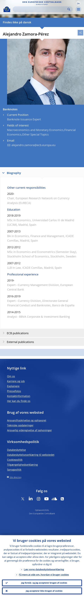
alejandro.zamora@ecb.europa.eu (33, 145)
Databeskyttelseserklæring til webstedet (30, 454)
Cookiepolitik (14, 459)
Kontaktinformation (18, 396)
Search (68, 9)
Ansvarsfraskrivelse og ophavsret (26, 420)
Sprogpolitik (14, 469)
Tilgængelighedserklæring (22, 464)
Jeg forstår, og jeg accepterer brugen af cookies (44, 582)
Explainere (13, 386)
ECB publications (15, 333)
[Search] (40, 9)
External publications (17, 342)
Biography (11, 173)
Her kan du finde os (18, 401)
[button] (78, 3)
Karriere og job (16, 381)
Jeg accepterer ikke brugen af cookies (44, 590)
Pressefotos (14, 391)
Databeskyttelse (16, 449)
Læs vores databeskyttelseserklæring (44, 569)
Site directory (15, 477)
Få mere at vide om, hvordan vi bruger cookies (44, 574)
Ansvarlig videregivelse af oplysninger (29, 430)
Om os (11, 376)
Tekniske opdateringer (20, 425)
